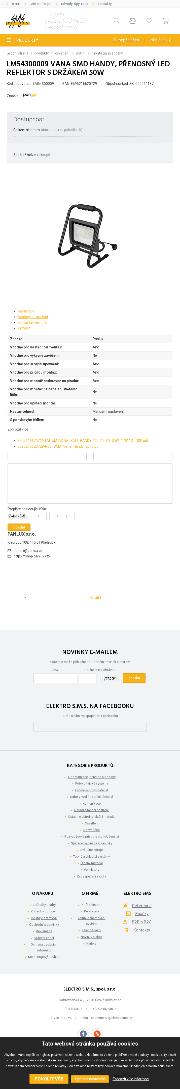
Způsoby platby (44, 905)
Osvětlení (62, 53)
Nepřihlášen (129, 40)
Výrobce (24, 328)
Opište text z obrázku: (100, 670)
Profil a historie (91, 905)
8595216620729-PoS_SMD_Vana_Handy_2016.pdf (59, 446)
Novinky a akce (91, 937)
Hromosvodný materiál (91, 790)
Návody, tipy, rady (74, 4)
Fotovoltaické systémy (91, 783)
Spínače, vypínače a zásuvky (91, 843)
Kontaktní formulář (33, 323)
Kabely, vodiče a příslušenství (91, 797)
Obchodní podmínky (44, 924)
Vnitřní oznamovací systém (91, 920)
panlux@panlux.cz (28, 551)
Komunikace (92, 803)
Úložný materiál (92, 863)
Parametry (26, 311)
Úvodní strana (17, 53)
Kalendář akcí (91, 930)
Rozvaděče (91, 830)
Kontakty (105, 4)
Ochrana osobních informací (44, 947)
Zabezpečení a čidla (91, 876)
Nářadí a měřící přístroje (91, 810)
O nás (16, 4)
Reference (142, 905)
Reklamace (44, 931)
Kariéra (91, 943)
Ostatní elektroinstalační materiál (91, 816)
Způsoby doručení (44, 911)
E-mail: (55, 670)
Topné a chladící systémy (91, 856)
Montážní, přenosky (107, 53)
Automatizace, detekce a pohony (91, 777)
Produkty (27, 40)
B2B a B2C (142, 921)
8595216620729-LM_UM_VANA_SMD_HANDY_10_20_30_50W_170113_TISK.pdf (83, 441)
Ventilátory (91, 869)
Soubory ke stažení (33, 317)
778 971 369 (62, 1018)
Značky (142, 913)
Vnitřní (80, 53)
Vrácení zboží (44, 938)
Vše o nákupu (40, 4)
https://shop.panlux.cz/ (32, 556)
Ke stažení (91, 911)
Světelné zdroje (91, 850)
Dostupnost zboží (44, 918)
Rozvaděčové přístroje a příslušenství (91, 836)
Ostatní (95, 598)
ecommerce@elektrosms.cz (111, 1018)
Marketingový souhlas (44, 957)
